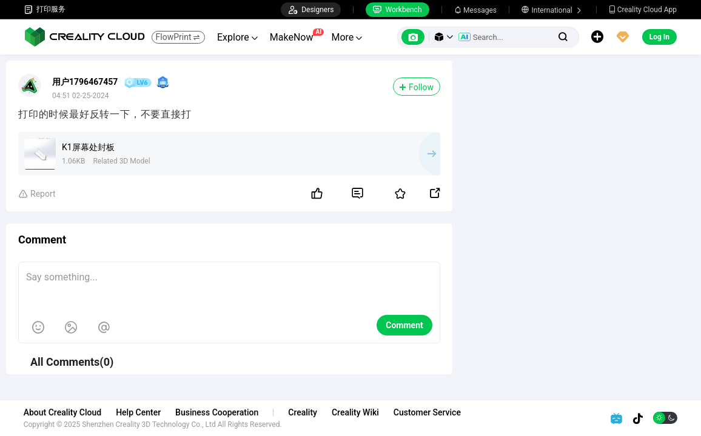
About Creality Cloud (63, 412)
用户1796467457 (85, 82)
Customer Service (427, 412)
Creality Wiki (356, 412)
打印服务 (44, 9)
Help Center (139, 412)
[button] (444, 37)
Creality (303, 412)
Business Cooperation (217, 412)
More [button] (346, 37)
